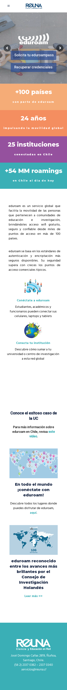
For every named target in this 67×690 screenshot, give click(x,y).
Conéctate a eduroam (33, 300)
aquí (33, 512)
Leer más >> (33, 596)
